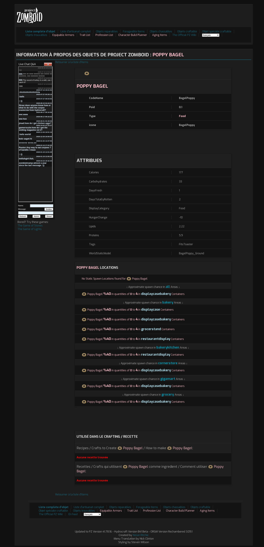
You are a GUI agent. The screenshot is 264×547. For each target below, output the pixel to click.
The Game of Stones (30, 225)
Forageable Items (134, 31)
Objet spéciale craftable (216, 31)
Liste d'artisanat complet (75, 31)
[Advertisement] (190, 13)
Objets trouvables (36, 35)
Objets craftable (187, 31)
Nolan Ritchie (140, 535)
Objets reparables (107, 31)
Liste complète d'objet (40, 31)
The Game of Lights (30, 229)
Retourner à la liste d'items (71, 62)
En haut (73, 514)
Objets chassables (161, 31)
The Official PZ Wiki (184, 35)
